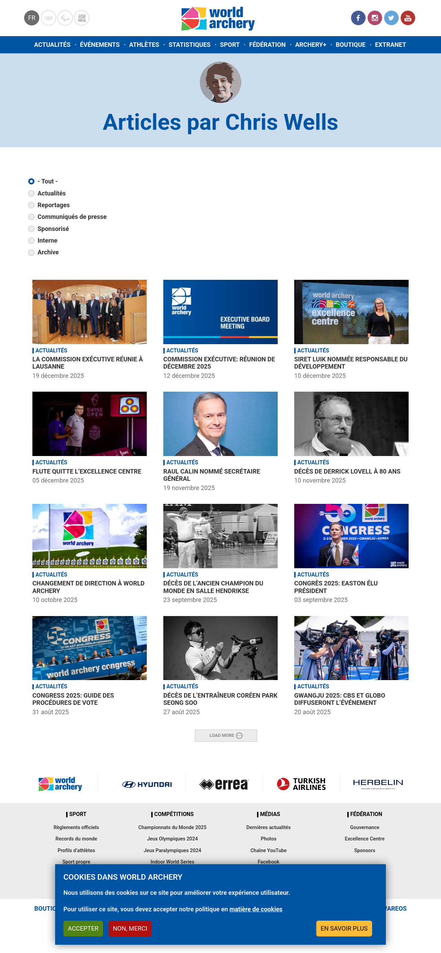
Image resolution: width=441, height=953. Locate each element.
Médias (270, 814)
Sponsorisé (53, 228)
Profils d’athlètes (76, 851)
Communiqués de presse (72, 216)
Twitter (391, 17)
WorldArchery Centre (81, 17)
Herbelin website (378, 784)
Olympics (48, 17)
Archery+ (310, 44)
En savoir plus (344, 929)
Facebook (358, 17)
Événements (100, 44)
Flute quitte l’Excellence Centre (86, 471)
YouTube (408, 17)
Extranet (390, 44)
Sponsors (364, 851)
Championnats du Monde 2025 (172, 827)
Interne (48, 240)
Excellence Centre (364, 839)
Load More (221, 735)
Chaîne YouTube (268, 851)
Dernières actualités (268, 827)
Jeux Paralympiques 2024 (172, 851)
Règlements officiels (76, 827)
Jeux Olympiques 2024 (172, 839)
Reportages (54, 205)
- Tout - (48, 181)
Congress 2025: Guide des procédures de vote (73, 699)
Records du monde (76, 839)
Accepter (83, 929)
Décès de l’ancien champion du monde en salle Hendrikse (213, 587)
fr (31, 17)
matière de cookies (256, 910)
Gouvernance (364, 827)
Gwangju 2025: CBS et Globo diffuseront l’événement (339, 699)
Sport (230, 44)
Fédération (267, 44)
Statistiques (189, 44)
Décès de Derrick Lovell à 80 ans (347, 471)
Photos (269, 839)
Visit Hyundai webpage (147, 784)
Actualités (52, 44)
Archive (48, 252)
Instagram (374, 17)
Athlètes (144, 44)
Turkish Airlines (301, 784)
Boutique (351, 44)
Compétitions (174, 814)
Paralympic (65, 17)
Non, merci (130, 929)
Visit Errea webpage (224, 784)
